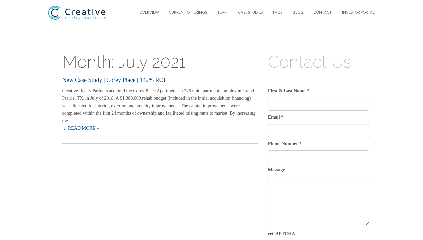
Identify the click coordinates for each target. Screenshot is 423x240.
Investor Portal (358, 12)
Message (276, 169)
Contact (322, 12)
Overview (149, 12)
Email (275, 117)
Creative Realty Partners (77, 13)
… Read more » (80, 128)
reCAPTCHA (281, 233)
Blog (298, 12)
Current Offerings (188, 12)
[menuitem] (149, 12)
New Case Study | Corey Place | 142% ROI (114, 80)
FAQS (277, 12)
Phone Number (285, 143)
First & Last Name (288, 90)
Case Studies (250, 12)
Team (222, 12)
